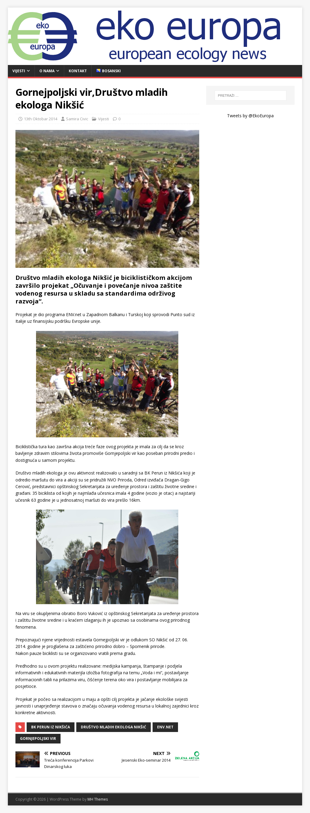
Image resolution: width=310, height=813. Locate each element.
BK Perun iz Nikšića (50, 727)
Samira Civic (77, 118)
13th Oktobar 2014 (40, 118)
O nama (46, 70)
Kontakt (78, 70)
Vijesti (18, 70)
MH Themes (97, 799)
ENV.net (165, 727)
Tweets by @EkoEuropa (250, 115)
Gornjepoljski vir (38, 738)
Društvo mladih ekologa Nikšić (113, 727)
